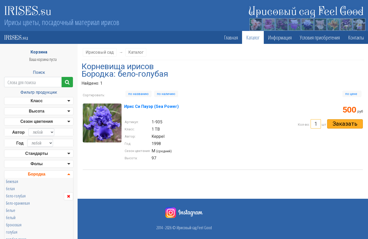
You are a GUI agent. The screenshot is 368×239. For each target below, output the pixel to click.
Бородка (37, 174)
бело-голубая (16, 196)
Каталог (253, 37)
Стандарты (36, 153)
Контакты (356, 37)
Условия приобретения (320, 37)
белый (11, 217)
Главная (231, 37)
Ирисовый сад (100, 52)
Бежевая (12, 181)
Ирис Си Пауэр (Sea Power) (151, 106)
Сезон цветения (36, 121)
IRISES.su (27, 10)
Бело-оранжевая (18, 203)
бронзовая (13, 225)
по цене (352, 94)
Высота (36, 111)
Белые (10, 210)
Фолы (37, 164)
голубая (11, 232)
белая (10, 189)
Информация (280, 37)
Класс (37, 101)
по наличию (166, 94)
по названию (138, 94)
